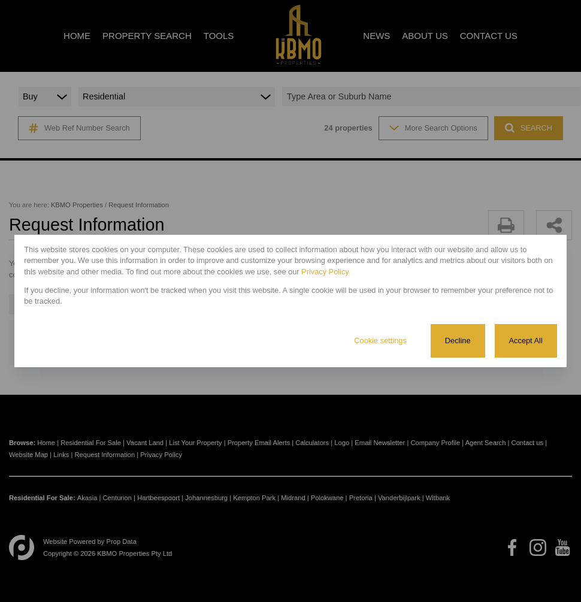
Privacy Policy (325, 271)
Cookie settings (380, 340)
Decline (458, 340)
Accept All (526, 340)
